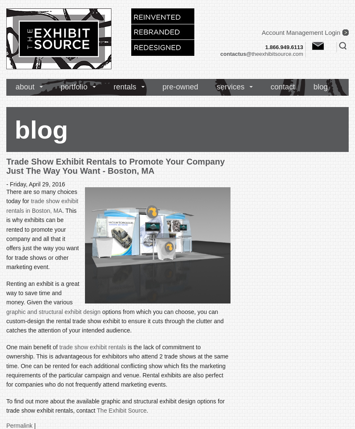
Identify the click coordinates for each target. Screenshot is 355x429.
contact (282, 87)
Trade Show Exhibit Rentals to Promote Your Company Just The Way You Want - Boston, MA (115, 166)
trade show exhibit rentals (92, 347)
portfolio (74, 87)
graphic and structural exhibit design (53, 312)
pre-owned (180, 87)
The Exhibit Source (121, 410)
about (25, 87)
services (230, 87)
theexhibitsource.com (261, 54)
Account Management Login (301, 32)
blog (320, 87)
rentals (125, 87)
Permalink (19, 425)
